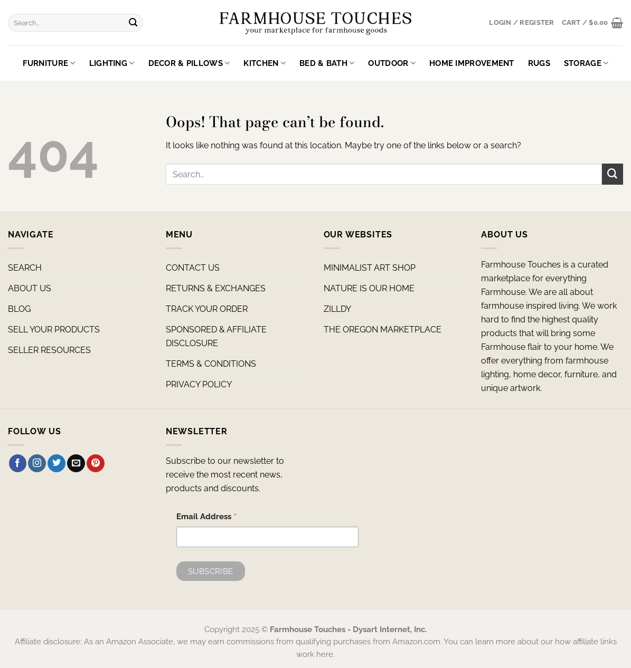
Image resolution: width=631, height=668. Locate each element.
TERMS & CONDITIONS (211, 364)
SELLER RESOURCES (49, 350)
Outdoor (392, 63)
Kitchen (264, 63)
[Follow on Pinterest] (96, 463)
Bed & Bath (326, 63)
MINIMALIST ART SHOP (370, 268)
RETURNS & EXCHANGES (216, 288)
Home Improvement (471, 63)
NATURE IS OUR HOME (369, 288)
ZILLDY (337, 309)
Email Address (206, 517)
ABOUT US (29, 288)
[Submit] (133, 23)
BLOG (19, 309)
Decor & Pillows (189, 63)
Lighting (112, 63)
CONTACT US (193, 268)
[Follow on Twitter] (56, 463)
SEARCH (25, 268)
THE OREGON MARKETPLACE (382, 330)
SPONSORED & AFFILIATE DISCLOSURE (216, 336)
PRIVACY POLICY (199, 384)
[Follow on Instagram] (37, 463)
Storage (586, 63)
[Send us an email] (76, 463)
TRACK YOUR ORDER (207, 309)
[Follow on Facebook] (18, 463)
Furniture (49, 63)
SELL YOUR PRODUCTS (54, 330)
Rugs (539, 63)
